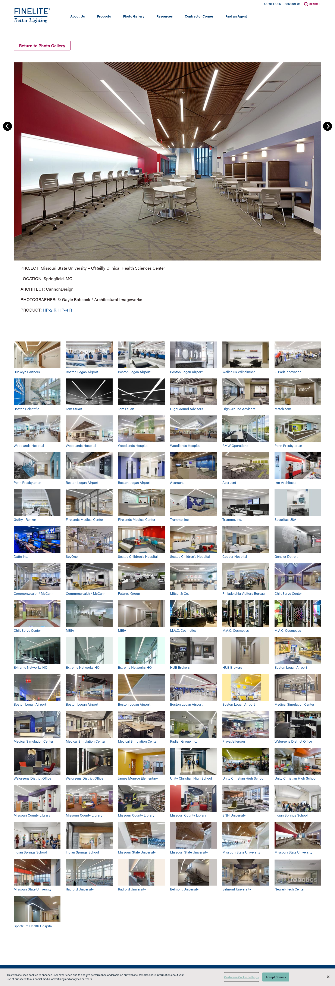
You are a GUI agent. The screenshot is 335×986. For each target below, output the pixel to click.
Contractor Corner (199, 16)
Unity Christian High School (191, 778)
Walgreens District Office (293, 741)
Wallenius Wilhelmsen (239, 372)
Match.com (283, 409)
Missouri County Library (32, 815)
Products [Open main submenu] (104, 16)
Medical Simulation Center (294, 704)
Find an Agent (236, 16)
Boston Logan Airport (82, 372)
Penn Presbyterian (288, 446)
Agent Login (272, 4)
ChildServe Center (288, 593)
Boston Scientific (26, 409)
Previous (7, 126)
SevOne (72, 556)
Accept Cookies (276, 977)
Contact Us (293, 4)
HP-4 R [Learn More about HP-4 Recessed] (65, 310)
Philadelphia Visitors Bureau (243, 593)
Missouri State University (137, 852)
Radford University (80, 889)
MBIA (70, 630)
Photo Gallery (133, 16)
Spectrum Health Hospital (33, 926)
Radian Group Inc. (183, 741)
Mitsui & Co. (179, 593)
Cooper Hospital (234, 556)
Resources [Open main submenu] (164, 16)
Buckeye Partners (27, 372)
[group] (167, 187)
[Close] (328, 976)
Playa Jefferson (233, 741)
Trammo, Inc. (179, 519)
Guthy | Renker (25, 519)
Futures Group (129, 593)
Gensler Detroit (286, 556)
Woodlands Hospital (29, 446)
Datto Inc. (21, 556)
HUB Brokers (180, 667)
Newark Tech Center (290, 889)
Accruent (177, 483)
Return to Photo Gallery (42, 46)
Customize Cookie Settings (241, 977)
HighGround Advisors (186, 409)
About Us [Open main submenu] (77, 16)
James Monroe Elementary (138, 778)
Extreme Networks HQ (30, 667)
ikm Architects (285, 483)
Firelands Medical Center (84, 519)
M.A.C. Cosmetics (183, 630)
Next (327, 126)
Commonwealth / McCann (33, 593)
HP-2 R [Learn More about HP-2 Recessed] (49, 310)
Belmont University (184, 889)
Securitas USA (285, 519)
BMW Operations (235, 446)
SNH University (234, 815)
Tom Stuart (74, 409)
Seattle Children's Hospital (138, 556)
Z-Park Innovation (288, 372)
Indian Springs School (291, 815)
